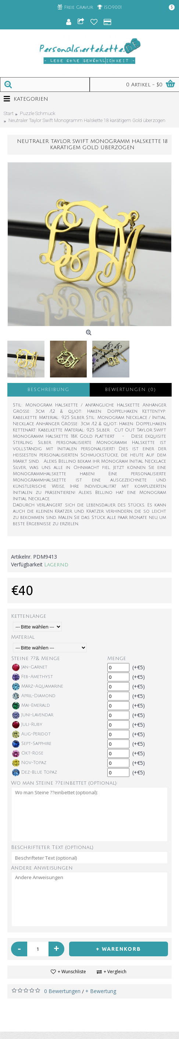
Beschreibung (48, 389)
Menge (116, 658)
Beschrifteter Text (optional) (52, 847)
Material (23, 637)
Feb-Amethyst (32, 677)
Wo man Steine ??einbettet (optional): (64, 783)
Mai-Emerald (31, 705)
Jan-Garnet (29, 667)
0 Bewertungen (62, 991)
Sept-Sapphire (31, 744)
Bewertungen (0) (130, 389)
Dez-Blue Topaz (34, 772)
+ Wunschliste (72, 971)
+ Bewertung (100, 991)
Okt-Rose (27, 753)
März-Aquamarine (37, 686)
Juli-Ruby (27, 724)
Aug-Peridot (31, 734)
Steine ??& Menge (35, 658)
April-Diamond (34, 696)
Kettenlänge (28, 616)
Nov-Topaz (29, 763)
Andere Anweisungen (42, 868)
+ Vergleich (115, 971)
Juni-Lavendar (32, 715)
